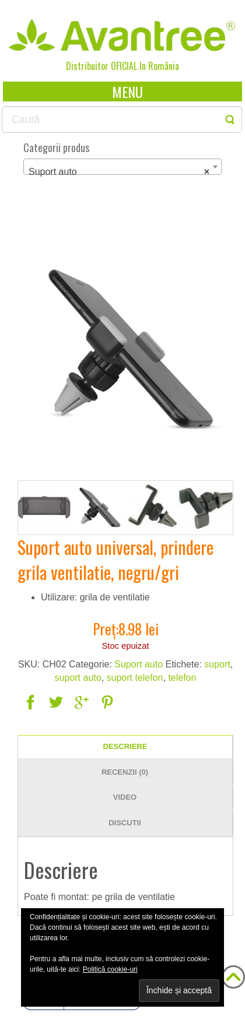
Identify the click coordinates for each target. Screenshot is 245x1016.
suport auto (78, 678)
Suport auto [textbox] (119, 172)
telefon (182, 678)
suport (217, 664)
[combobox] (122, 167)
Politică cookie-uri (110, 969)
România (163, 66)
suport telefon (135, 678)
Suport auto (138, 664)
